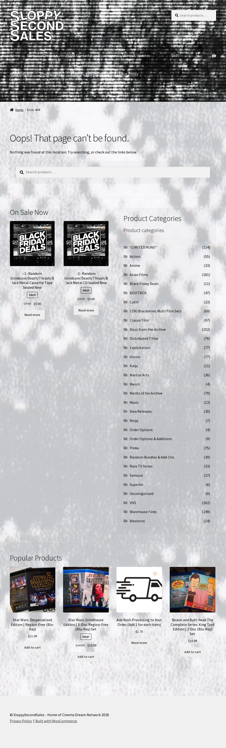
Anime (135, 265)
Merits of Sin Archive (146, 393)
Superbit (137, 484)
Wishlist (16, 92)
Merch (135, 384)
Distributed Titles (144, 338)
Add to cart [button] (32, 647)
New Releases (141, 411)
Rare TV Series (141, 466)
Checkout (50, 55)
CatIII (134, 302)
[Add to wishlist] (47, 228)
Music (134, 402)
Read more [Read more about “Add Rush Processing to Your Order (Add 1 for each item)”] (139, 643)
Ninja (134, 420)
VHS (133, 502)
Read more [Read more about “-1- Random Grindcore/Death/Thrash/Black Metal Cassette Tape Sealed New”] (32, 315)
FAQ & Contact (77, 55)
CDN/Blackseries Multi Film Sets (156, 311)
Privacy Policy (51, 74)
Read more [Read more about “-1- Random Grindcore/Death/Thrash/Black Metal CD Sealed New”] (86, 310)
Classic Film (139, 320)
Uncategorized (141, 493)
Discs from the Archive (148, 329)
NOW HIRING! (21, 74)
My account (107, 55)
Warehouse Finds (143, 511)
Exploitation (140, 347)
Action (135, 256)
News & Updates (137, 55)
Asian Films (139, 274)
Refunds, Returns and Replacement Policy (104, 74)
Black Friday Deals (144, 283)
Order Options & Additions (151, 438)
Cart (30, 55)
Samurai (136, 475)
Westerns (137, 520)
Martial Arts (139, 375)
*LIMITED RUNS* (143, 247)
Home (15, 55)
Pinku (134, 448)
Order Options (141, 429)
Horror (135, 356)
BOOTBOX (138, 292)
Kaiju (134, 365)
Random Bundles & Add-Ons (152, 457)
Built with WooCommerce (56, 720)
